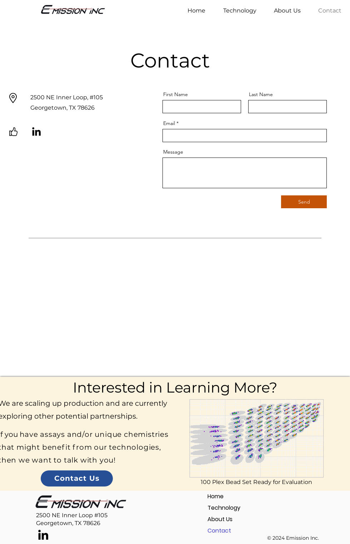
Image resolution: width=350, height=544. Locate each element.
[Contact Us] (77, 478)
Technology (224, 508)
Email (169, 123)
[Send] (304, 201)
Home (216, 496)
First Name (175, 94)
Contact (219, 530)
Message (173, 151)
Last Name (261, 94)
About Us (220, 519)
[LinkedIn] (36, 131)
